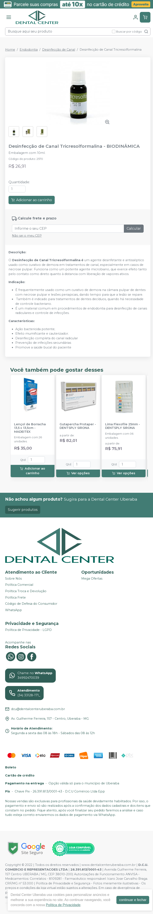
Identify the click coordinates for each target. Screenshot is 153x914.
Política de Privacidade (63, 905)
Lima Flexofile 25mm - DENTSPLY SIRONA (122, 426)
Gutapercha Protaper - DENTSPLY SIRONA (78, 426)
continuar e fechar (132, 900)
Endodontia (29, 50)
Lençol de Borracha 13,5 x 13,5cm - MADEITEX (30, 428)
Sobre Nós (13, 578)
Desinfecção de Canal (58, 50)
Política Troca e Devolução (25, 591)
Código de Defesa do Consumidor (31, 604)
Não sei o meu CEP (27, 236)
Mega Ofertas (91, 578)
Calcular (134, 228)
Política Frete (15, 597)
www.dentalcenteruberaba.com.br (109, 865)
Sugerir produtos (22, 510)
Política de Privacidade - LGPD (28, 630)
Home (10, 50)
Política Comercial (19, 585)
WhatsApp (13, 610)
